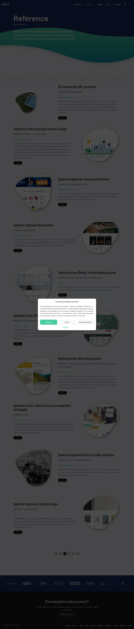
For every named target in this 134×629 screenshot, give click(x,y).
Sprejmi (48, 322)
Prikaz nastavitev (85, 322)
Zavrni (67, 322)
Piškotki (66, 327)
